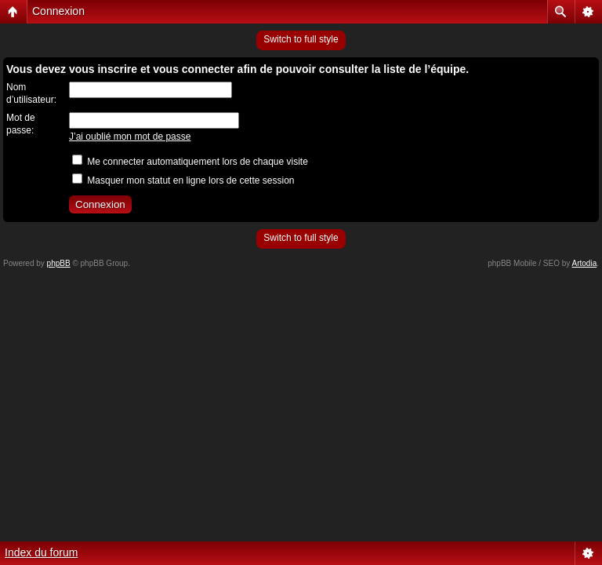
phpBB (59, 263)
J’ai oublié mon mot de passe (129, 136)
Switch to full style (300, 39)
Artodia (584, 263)
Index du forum (41, 552)
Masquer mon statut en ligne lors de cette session (183, 180)
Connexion (58, 11)
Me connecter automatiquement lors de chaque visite (190, 161)
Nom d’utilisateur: (31, 93)
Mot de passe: (20, 124)
